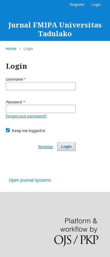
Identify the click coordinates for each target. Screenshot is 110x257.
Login (96, 4)
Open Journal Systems (30, 180)
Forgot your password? (26, 116)
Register (77, 4)
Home (11, 48)
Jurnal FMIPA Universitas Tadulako (55, 29)
